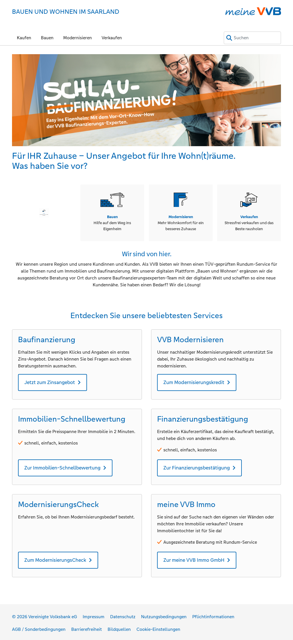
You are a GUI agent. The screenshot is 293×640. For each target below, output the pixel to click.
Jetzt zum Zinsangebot (49, 380)
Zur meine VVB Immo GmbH (193, 558)
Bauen (47, 37)
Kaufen (24, 37)
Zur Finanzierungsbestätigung (196, 465)
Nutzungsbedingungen (164, 614)
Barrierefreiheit (86, 627)
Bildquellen (119, 627)
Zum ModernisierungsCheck (55, 558)
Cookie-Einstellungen (158, 627)
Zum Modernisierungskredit (193, 380)
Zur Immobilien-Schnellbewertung (62, 465)
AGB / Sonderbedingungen (39, 627)
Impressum (93, 614)
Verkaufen (112, 37)
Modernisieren (77, 37)
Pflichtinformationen (213, 614)
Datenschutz (122, 614)
